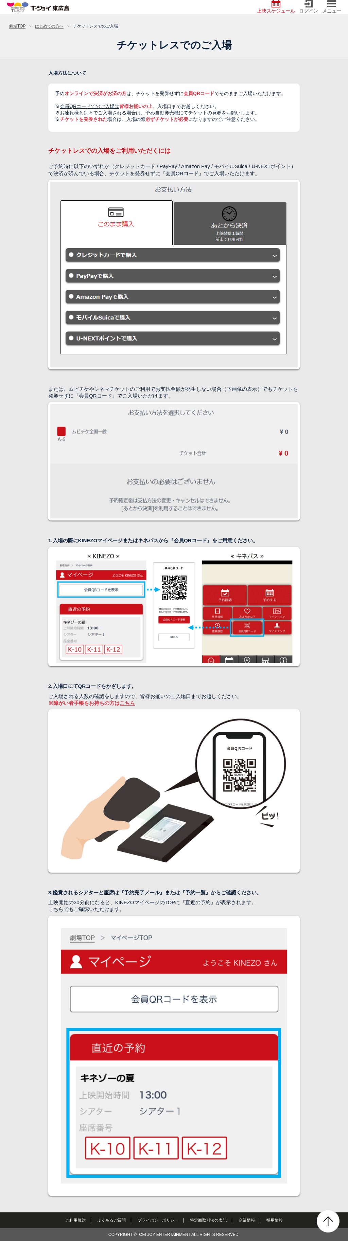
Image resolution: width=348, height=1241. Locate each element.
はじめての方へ (49, 26)
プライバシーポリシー (158, 1220)
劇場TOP (17, 26)
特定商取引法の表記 (208, 1220)
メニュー (331, 7)
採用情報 (274, 1220)
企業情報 (247, 1220)
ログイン (308, 7)
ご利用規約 (75, 1220)
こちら (127, 703)
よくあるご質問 (111, 1220)
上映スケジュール (276, 7)
